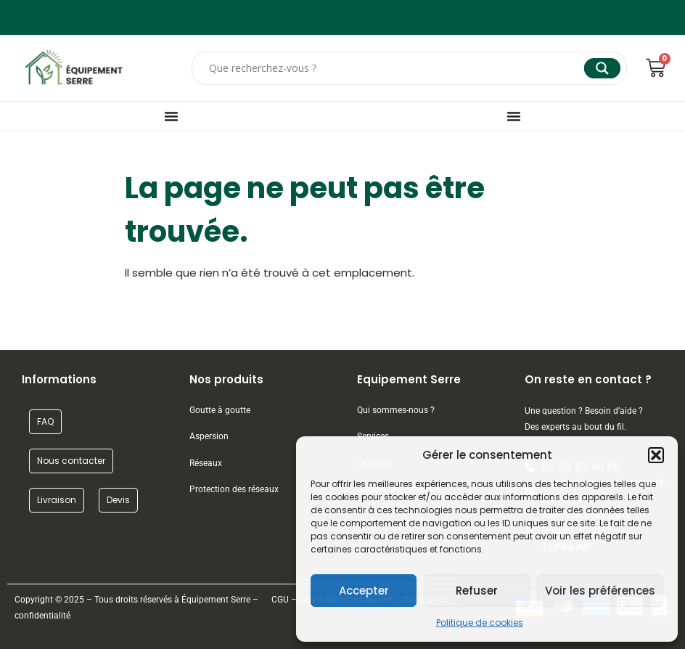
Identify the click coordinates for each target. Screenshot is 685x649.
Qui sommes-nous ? (397, 410)
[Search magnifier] (602, 68)
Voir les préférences (600, 590)
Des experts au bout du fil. (575, 427)
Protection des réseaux (234, 489)
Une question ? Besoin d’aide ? (584, 411)
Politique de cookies (479, 622)
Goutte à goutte (219, 410)
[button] (656, 455)
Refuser (477, 590)
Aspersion (209, 436)
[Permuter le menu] (171, 116)
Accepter (364, 590)
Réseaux (205, 463)
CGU (280, 600)
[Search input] (395, 68)
